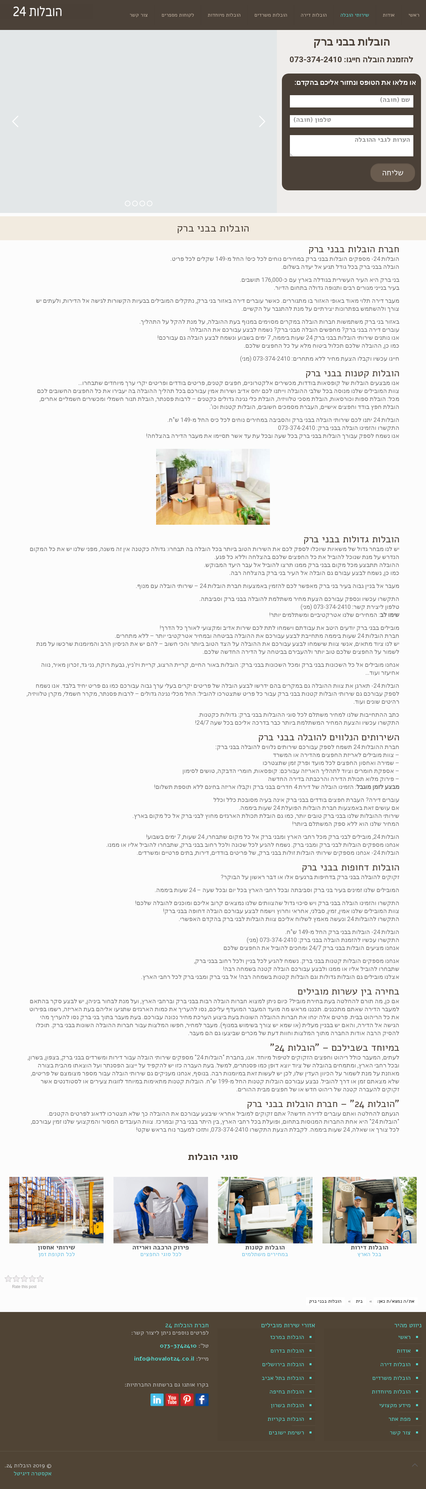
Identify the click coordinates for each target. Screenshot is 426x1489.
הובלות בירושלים (283, 1364)
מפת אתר (399, 1419)
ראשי (404, 1337)
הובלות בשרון (287, 1405)
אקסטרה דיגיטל (33, 1473)
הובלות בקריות (286, 1419)
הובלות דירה (395, 1364)
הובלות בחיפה (287, 1392)
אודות (404, 1351)
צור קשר (400, 1432)
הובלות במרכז (287, 1337)
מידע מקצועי (395, 1405)
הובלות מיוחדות (391, 1392)
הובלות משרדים (391, 1378)
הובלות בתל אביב (283, 1378)
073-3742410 (178, 1346)
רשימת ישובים (286, 1432)
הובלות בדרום (287, 1351)
